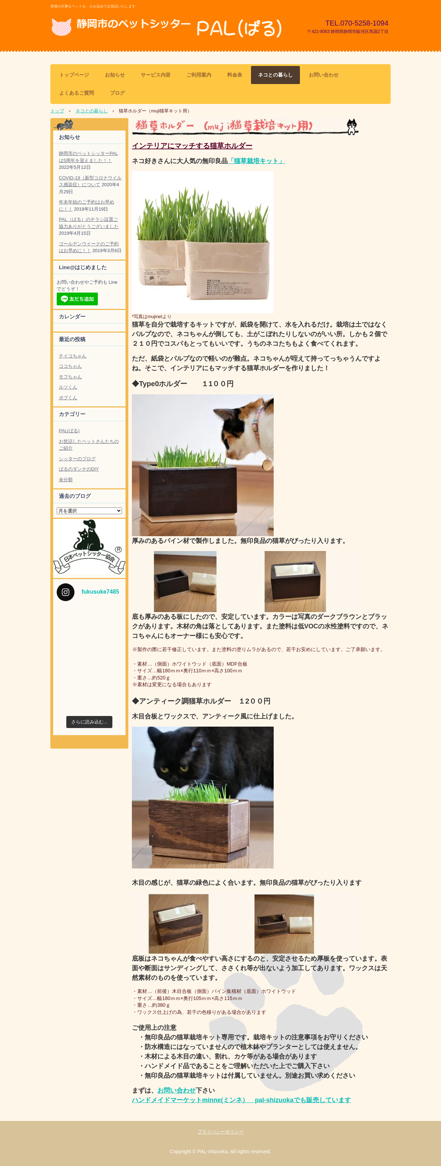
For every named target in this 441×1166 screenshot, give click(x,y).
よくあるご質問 (76, 93)
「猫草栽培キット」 (256, 161)
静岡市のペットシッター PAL (169, 27)
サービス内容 (156, 75)
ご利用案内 (198, 75)
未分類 (66, 479)
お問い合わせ (324, 75)
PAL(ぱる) (69, 430)
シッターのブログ (77, 458)
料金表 (234, 75)
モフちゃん (70, 376)
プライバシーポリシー (220, 1131)
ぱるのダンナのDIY (79, 469)
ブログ (117, 93)
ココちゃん (70, 366)
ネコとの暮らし (275, 75)
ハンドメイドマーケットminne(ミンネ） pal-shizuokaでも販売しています (241, 1100)
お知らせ (115, 75)
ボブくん (68, 397)
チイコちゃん (72, 356)
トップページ (74, 75)
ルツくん (68, 387)
